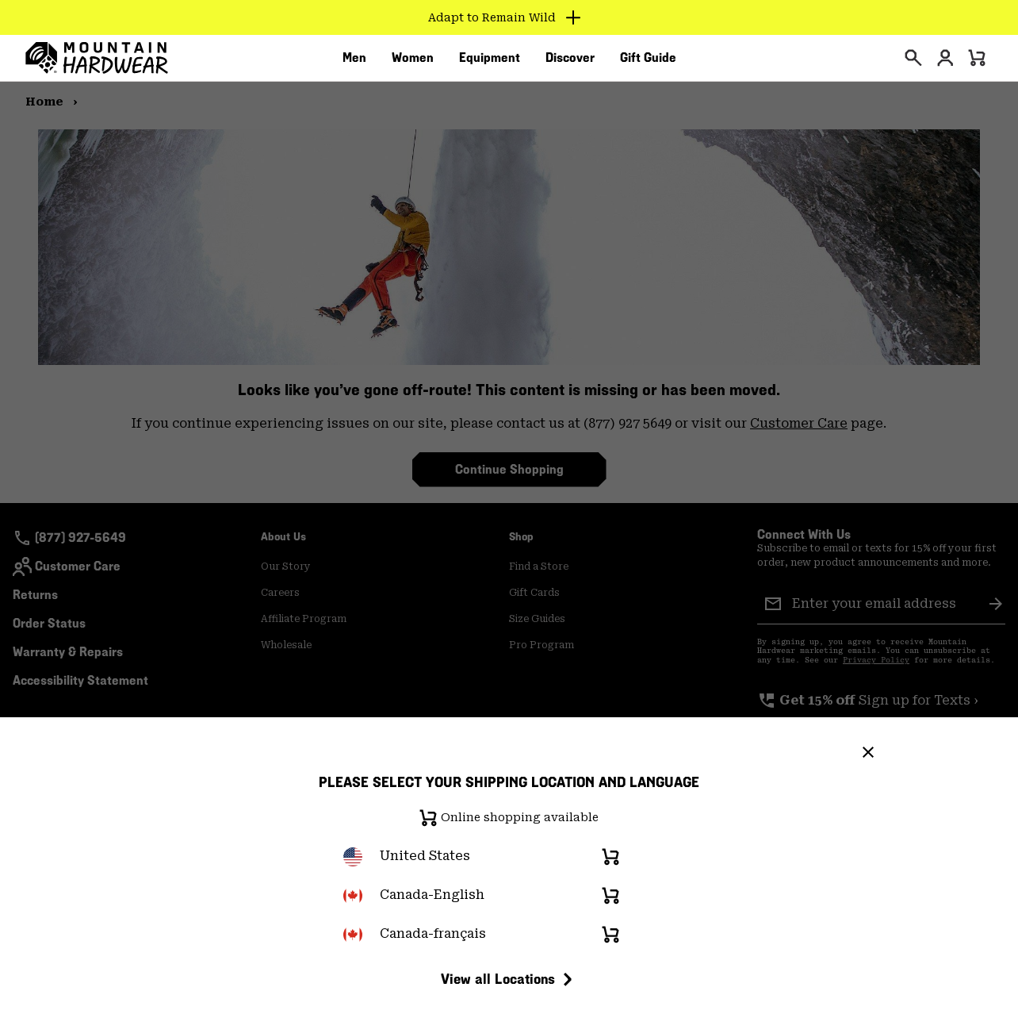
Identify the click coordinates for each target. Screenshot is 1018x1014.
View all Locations (509, 979)
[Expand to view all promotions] (509, 17)
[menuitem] (354, 62)
